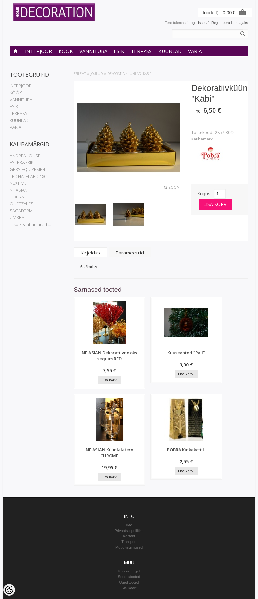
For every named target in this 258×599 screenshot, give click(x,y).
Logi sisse (197, 23)
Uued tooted (129, 498)
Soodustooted (129, 493)
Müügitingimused (129, 463)
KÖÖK (66, 51)
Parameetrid (129, 252)
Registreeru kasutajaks (229, 23)
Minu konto (129, 530)
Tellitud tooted (129, 541)
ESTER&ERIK (21, 162)
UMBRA (17, 217)
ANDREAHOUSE (25, 156)
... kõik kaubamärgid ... (30, 224)
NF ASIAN (18, 190)
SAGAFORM (21, 211)
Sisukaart (129, 504)
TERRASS (141, 51)
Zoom (174, 187)
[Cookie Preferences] (9, 590)
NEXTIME (18, 183)
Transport (129, 458)
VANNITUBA (93, 51)
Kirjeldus (90, 252)
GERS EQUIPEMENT (28, 169)
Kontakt (129, 452)
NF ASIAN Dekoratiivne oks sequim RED (94, 361)
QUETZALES (21, 204)
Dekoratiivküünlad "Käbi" (129, 73)
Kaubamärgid (129, 487)
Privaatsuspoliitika (128, 447)
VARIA (195, 51)
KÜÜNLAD (169, 51)
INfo (129, 441)
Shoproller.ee (237, 594)
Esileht (80, 73)
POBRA (17, 197)
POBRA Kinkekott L (232, 356)
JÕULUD (96, 73)
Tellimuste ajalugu (129, 535)
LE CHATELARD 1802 (29, 176)
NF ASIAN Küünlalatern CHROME (186, 358)
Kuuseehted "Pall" (140, 356)
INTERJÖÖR (38, 51)
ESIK (119, 51)
